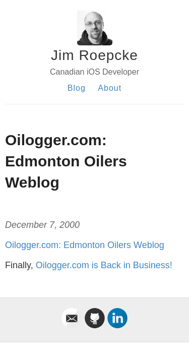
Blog (77, 88)
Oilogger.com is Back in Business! (104, 265)
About (109, 88)
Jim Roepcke (94, 55)
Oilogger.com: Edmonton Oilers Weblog (84, 245)
